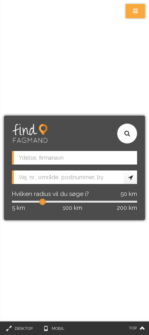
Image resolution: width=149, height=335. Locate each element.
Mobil (58, 328)
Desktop (24, 328)
